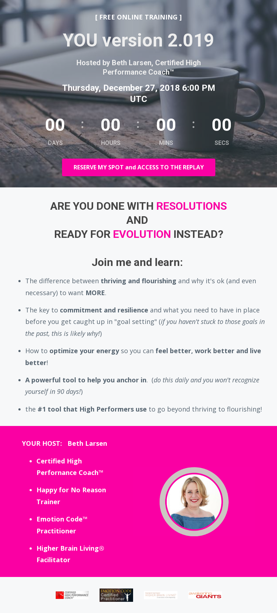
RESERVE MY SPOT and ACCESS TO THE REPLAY (139, 167)
